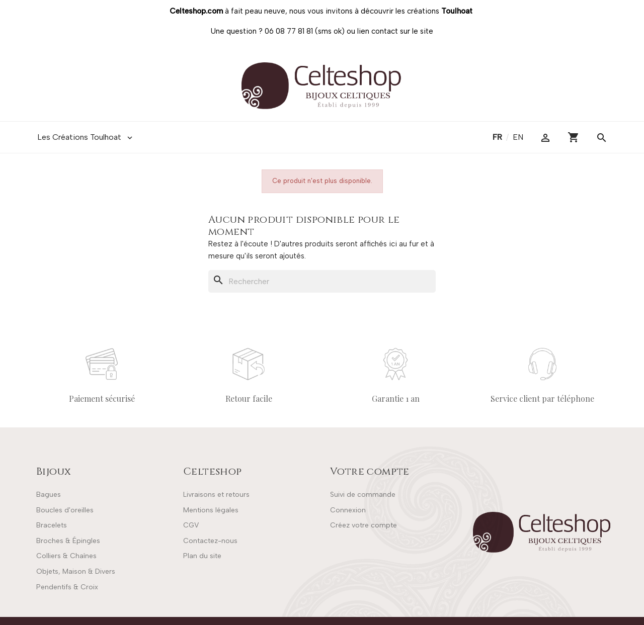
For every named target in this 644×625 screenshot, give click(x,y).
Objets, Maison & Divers (75, 571)
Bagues (48, 494)
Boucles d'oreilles (65, 510)
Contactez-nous (210, 541)
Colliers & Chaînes (66, 556)
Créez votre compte (363, 525)
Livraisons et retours (216, 494)
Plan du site (202, 556)
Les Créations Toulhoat (85, 137)
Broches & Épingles (68, 541)
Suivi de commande (362, 494)
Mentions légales (210, 510)
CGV (191, 525)
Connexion (348, 510)
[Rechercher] (322, 281)
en (518, 137)
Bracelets (51, 525)
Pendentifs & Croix (67, 587)
